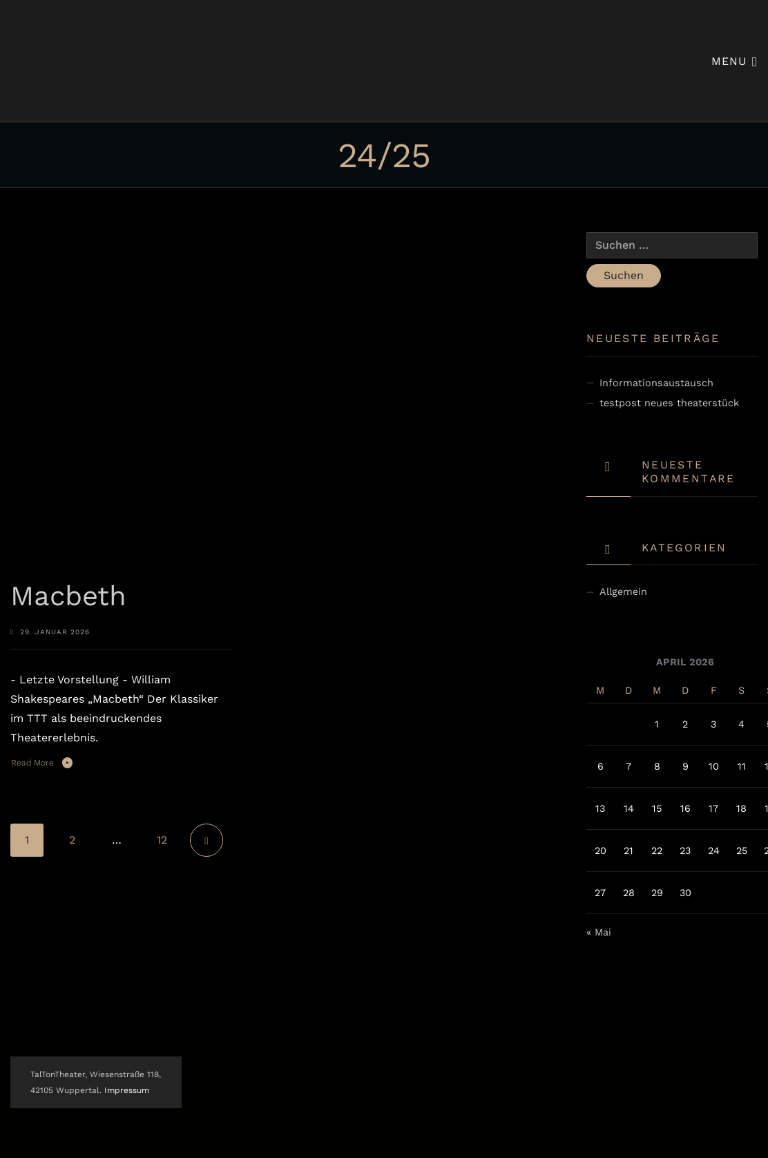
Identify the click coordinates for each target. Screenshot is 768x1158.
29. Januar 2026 (55, 632)
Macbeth (68, 596)
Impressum (126, 1090)
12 (162, 839)
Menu (734, 60)
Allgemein (623, 591)
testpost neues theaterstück (669, 402)
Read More (32, 763)
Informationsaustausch (656, 382)
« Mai (598, 932)
